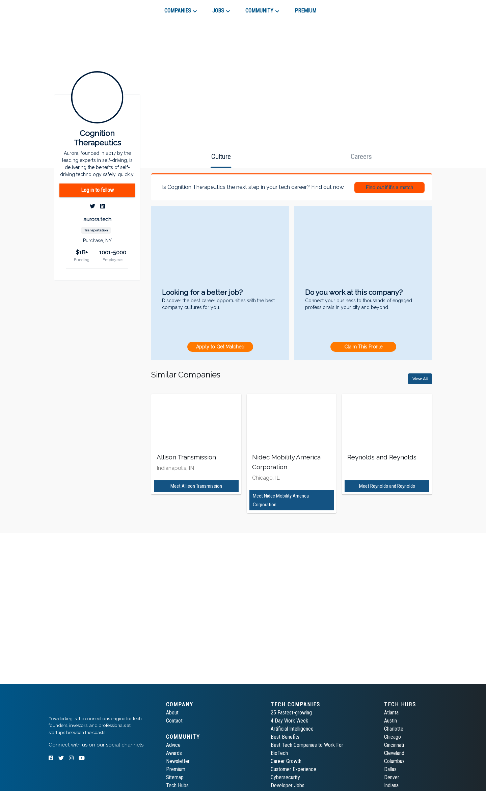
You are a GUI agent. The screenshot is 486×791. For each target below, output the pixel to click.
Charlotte (393, 729)
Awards (174, 753)
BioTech (279, 753)
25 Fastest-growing (291, 712)
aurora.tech (97, 219)
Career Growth (286, 761)
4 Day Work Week (289, 720)
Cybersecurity (285, 777)
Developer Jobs (287, 785)
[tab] (73, 8)
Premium (175, 769)
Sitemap (175, 777)
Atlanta (391, 712)
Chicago (392, 737)
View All (420, 378)
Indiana (391, 785)
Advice (173, 745)
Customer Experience (293, 769)
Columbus (394, 761)
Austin (390, 720)
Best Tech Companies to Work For (307, 745)
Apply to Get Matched (220, 346)
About (172, 712)
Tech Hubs (177, 785)
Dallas (390, 769)
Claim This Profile (363, 346)
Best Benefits (285, 737)
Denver (391, 777)
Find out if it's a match (389, 187)
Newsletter (178, 761)
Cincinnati (394, 745)
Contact (174, 720)
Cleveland (394, 753)
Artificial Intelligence (292, 729)
